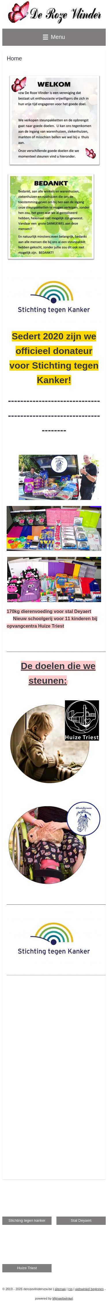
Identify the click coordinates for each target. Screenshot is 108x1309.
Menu (54, 37)
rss (70, 1289)
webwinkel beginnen (89, 1289)
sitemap (60, 1289)
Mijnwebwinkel (62, 1298)
